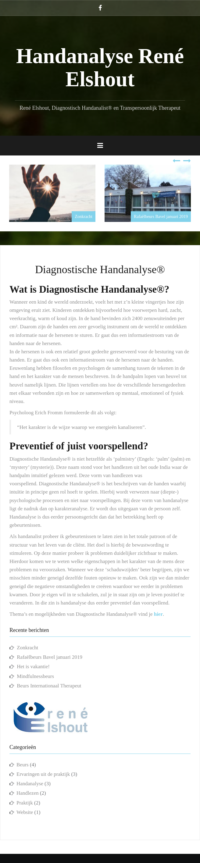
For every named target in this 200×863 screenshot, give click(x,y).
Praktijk (24, 803)
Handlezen (27, 793)
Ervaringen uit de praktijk (43, 774)
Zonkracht (83, 216)
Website (24, 812)
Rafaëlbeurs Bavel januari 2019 (161, 216)
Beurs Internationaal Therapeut (49, 686)
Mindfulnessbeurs (35, 676)
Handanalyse (29, 783)
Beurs (22, 765)
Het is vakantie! (33, 666)
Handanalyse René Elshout (100, 68)
